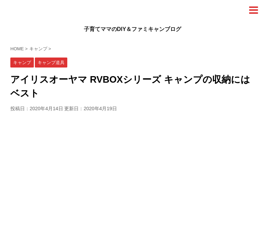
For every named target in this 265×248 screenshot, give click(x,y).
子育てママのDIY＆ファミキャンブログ (132, 29)
